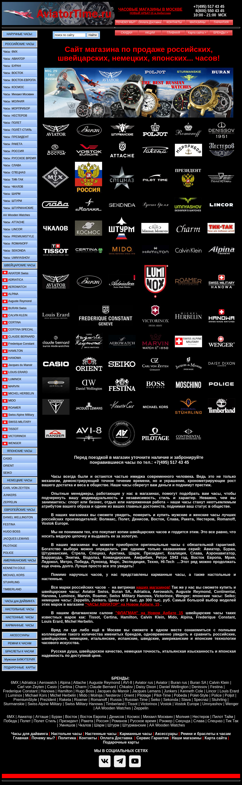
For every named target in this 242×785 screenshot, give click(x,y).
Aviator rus (144, 683)
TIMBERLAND (11, 589)
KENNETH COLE (13, 568)
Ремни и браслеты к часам (206, 734)
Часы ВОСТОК (12, 73)
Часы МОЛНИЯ (13, 101)
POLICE (7, 553)
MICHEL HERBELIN (18, 393)
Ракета (87, 721)
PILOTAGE (9, 545)
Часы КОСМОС (13, 87)
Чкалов (84, 725)
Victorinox (149, 704)
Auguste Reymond (16, 301)
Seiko (155, 700)
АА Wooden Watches (16, 215)
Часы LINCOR (12, 229)
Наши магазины (186, 738)
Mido (83, 695)
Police (216, 695)
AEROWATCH (14, 287)
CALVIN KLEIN (14, 315)
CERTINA (11, 322)
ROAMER (11, 408)
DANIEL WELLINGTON (17, 517)
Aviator (162, 683)
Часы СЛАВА (11, 165)
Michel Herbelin (63, 695)
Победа (10, 721)
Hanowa (48, 691)
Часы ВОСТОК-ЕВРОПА (19, 80)
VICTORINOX (14, 436)
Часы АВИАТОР (13, 58)
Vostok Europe (187, 704)
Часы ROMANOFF (15, 243)
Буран (57, 717)
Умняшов (67, 725)
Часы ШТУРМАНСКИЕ (18, 208)
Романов (119, 721)
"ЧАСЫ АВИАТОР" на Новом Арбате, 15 (122, 604)
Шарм (99, 725)
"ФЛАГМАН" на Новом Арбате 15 (149, 613)
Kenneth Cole (191, 691)
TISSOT (10, 429)
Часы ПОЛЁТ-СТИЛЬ (17, 129)
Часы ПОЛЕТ (11, 122)
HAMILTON (12, 351)
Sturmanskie (14, 704)
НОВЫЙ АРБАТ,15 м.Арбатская (150, 13)
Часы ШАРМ (11, 193)
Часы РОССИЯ (13, 151)
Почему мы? (43, 738)
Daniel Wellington (173, 687)
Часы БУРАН (11, 66)
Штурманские (134, 725)
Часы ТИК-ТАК (12, 179)
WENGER (11, 443)
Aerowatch (48, 683)
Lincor (211, 691)
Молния (183, 717)
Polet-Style (199, 695)
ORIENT (8, 465)
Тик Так (231, 721)
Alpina (65, 683)
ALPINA (10, 294)
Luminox (15, 695)
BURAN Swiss (14, 308)
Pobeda (180, 695)
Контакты (88, 738)
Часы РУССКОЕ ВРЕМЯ (19, 158)
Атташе (41, 717)
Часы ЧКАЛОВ (12, 186)
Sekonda (170, 700)
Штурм (113, 725)
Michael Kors (36, 695)
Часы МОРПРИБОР (16, 108)
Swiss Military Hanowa (84, 704)
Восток (71, 717)
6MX (15, 683)
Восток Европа (93, 717)
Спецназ (214, 721)
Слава (198, 721)
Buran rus (179, 683)
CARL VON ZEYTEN (16, 488)
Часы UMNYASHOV (16, 257)
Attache (79, 683)
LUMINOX (11, 379)
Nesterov (113, 695)
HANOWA (11, 358)
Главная (20, 738)
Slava (186, 700)
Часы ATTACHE (13, 222)
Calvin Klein (219, 683)
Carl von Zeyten (30, 687)
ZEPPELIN (9, 502)
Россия (102, 721)
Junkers (170, 691)
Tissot (133, 704)
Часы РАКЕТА (12, 144)
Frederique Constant (18, 344)
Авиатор (25, 717)
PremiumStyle (25, 700)
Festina (216, 687)
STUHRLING (11, 582)
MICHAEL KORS (13, 575)
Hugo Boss (85, 691)
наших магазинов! (153, 587)
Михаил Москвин (158, 717)
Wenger (232, 704)
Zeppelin (141, 708)
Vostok (166, 704)
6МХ (11, 717)
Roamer (81, 700)
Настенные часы (101, 734)
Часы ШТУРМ (12, 201)
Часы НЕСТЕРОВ (14, 115)
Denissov (199, 687)
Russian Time (136, 700)
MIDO (9, 400)
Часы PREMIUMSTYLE (18, 236)
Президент (68, 721)
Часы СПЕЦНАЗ (13, 172)
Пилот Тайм (222, 717)
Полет (25, 721)
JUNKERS (9, 495)
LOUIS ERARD (15, 372)
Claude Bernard (103, 687)
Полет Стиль (45, 721)
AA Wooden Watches (113, 708)
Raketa (65, 700)
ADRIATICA (12, 280)
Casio (52, 687)
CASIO (7, 458)
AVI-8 (127, 683)
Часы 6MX (9, 51)
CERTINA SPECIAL (17, 329)
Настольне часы (66, 734)
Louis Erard (229, 691)
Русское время (143, 721)
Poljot (229, 695)
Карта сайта (216, 738)
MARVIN (10, 386)
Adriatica (29, 683)
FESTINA (8, 524)
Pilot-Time (162, 695)
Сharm (80, 687)
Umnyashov (212, 704)
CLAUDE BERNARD (18, 336)
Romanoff (99, 700)
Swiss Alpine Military (18, 415)
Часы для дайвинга (29, 734)
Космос (133, 717)
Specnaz (201, 700)
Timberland (115, 704)
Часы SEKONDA (14, 250)
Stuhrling (219, 700)
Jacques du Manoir (17, 365)
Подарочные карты (121, 742)
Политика (67, 738)
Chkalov (126, 687)
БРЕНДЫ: (120, 678)
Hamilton (65, 691)
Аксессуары (166, 734)
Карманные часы (136, 734)
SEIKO (7, 472)
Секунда (182, 721)
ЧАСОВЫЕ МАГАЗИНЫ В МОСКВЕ (150, 9)
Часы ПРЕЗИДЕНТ (15, 137)
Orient (129, 695)
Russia (116, 700)
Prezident (48, 700)
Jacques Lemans (146, 691)
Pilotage (144, 695)
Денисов (116, 717)
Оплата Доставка (116, 738)
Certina (66, 687)
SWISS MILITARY (16, 422)
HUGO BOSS (11, 531)
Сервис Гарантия (152, 738)
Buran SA (198, 683)
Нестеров (201, 717)
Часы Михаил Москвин (18, 94)
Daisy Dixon (146, 687)
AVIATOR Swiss (15, 273)
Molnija (97, 695)
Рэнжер (165, 721)
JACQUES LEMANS (15, 538)
